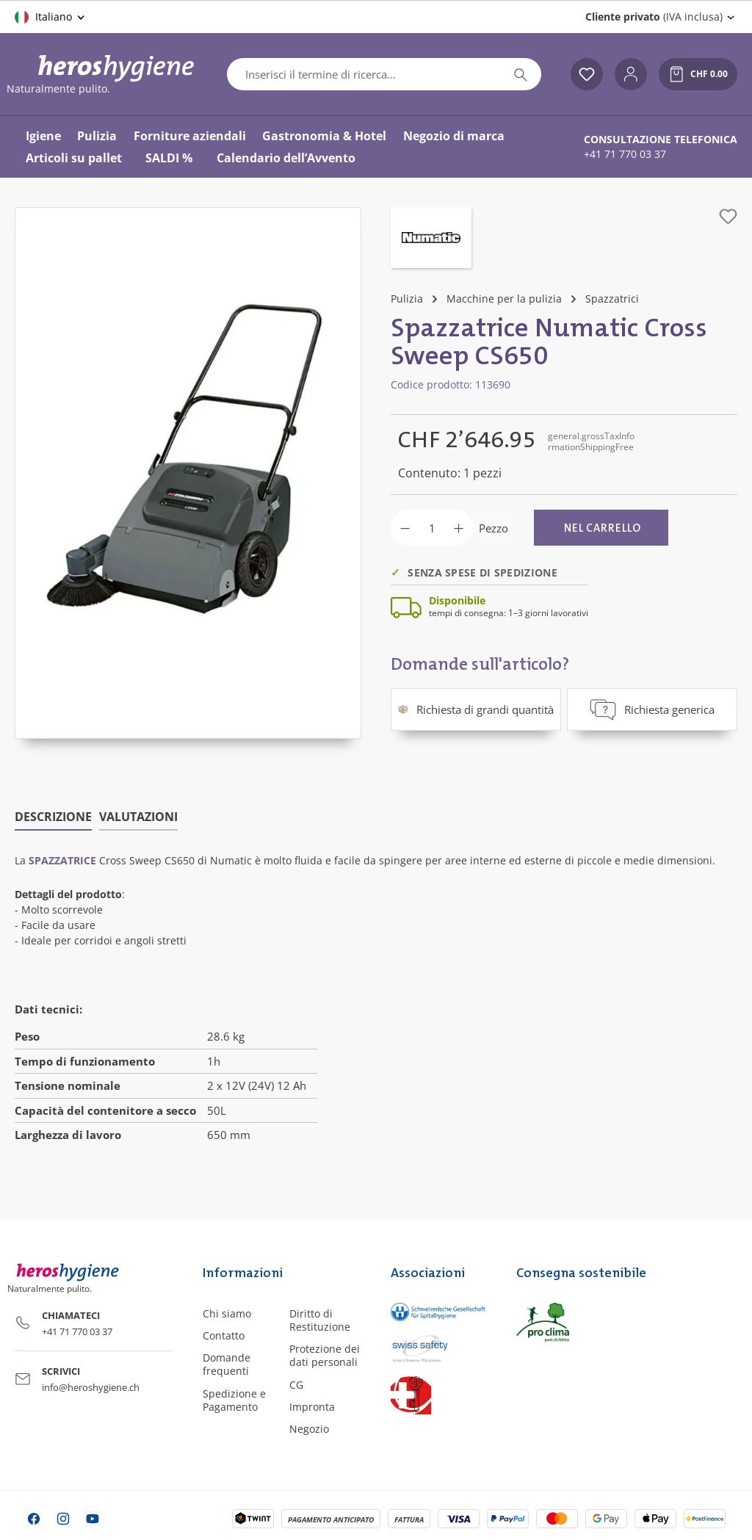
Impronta (312, 1407)
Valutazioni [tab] (138, 817)
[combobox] (364, 74)
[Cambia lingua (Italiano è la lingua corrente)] (51, 16)
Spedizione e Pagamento (234, 1399)
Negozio (309, 1429)
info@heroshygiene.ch (91, 1387)
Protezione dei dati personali (324, 1355)
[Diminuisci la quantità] (405, 528)
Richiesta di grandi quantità (476, 709)
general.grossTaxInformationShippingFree (591, 441)
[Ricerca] (520, 74)
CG (296, 1384)
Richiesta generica (652, 709)
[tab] (53, 817)
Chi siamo (227, 1313)
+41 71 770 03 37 (625, 154)
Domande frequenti (226, 1364)
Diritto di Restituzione (319, 1320)
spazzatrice (62, 860)
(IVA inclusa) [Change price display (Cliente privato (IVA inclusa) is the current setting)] (654, 17)
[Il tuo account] (631, 74)
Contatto (224, 1335)
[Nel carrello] (601, 528)
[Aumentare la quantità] (458, 528)
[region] (188, 473)
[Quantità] (432, 528)
